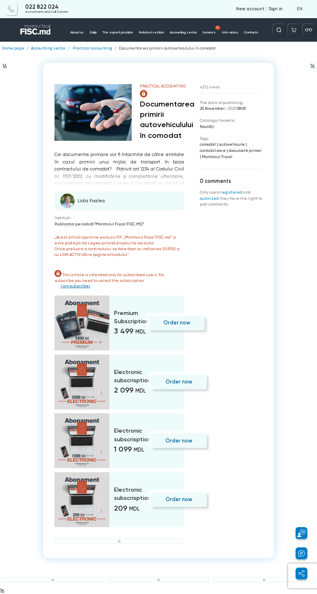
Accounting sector (183, 32)
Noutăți (207, 126)
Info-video (230, 32)
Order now (176, 322)
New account (250, 9)
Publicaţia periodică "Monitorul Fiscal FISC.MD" (99, 224)
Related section (151, 32)
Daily (93, 32)
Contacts (251, 32)
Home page (13, 48)
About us (77, 32)
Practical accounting (92, 48)
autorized (209, 198)
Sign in (276, 9)
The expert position (117, 32)
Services (211, 30)
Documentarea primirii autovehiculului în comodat (167, 48)
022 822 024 (42, 7)
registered (231, 192)
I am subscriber (75, 286)
